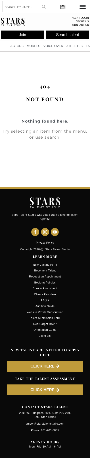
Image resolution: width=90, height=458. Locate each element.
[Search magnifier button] (43, 6)
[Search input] (20, 6)
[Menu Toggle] (82, 6)
